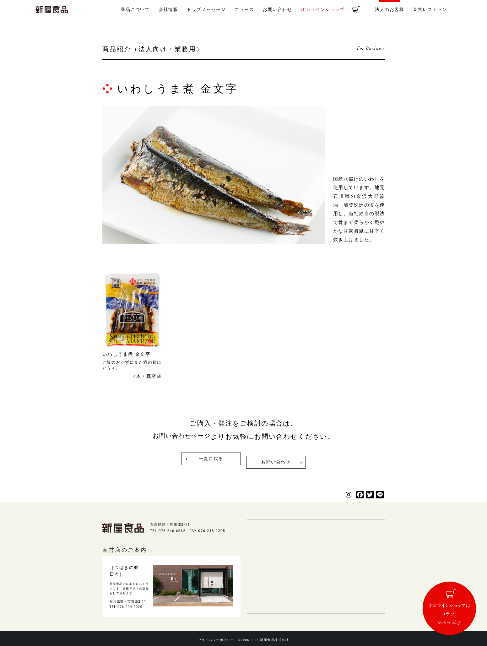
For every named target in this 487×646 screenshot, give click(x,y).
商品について (152, 10)
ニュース (256, 10)
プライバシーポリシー (214, 636)
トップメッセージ (220, 10)
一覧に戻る (209, 459)
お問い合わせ (287, 10)
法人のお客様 (392, 10)
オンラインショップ (330, 10)
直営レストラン (431, 10)
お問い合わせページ (181, 436)
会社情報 (184, 10)
